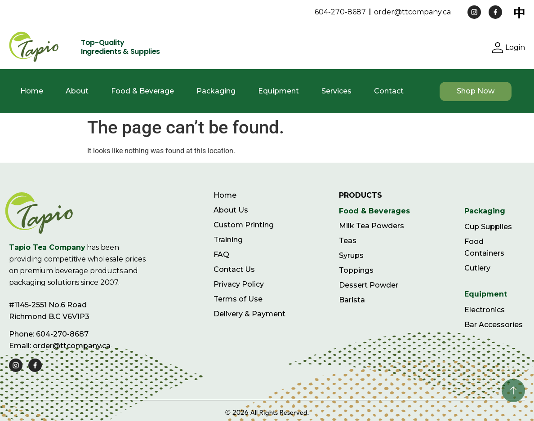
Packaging (216, 91)
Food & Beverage (142, 91)
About (77, 91)
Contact (389, 91)
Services (336, 91)
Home (31, 91)
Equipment (278, 91)
